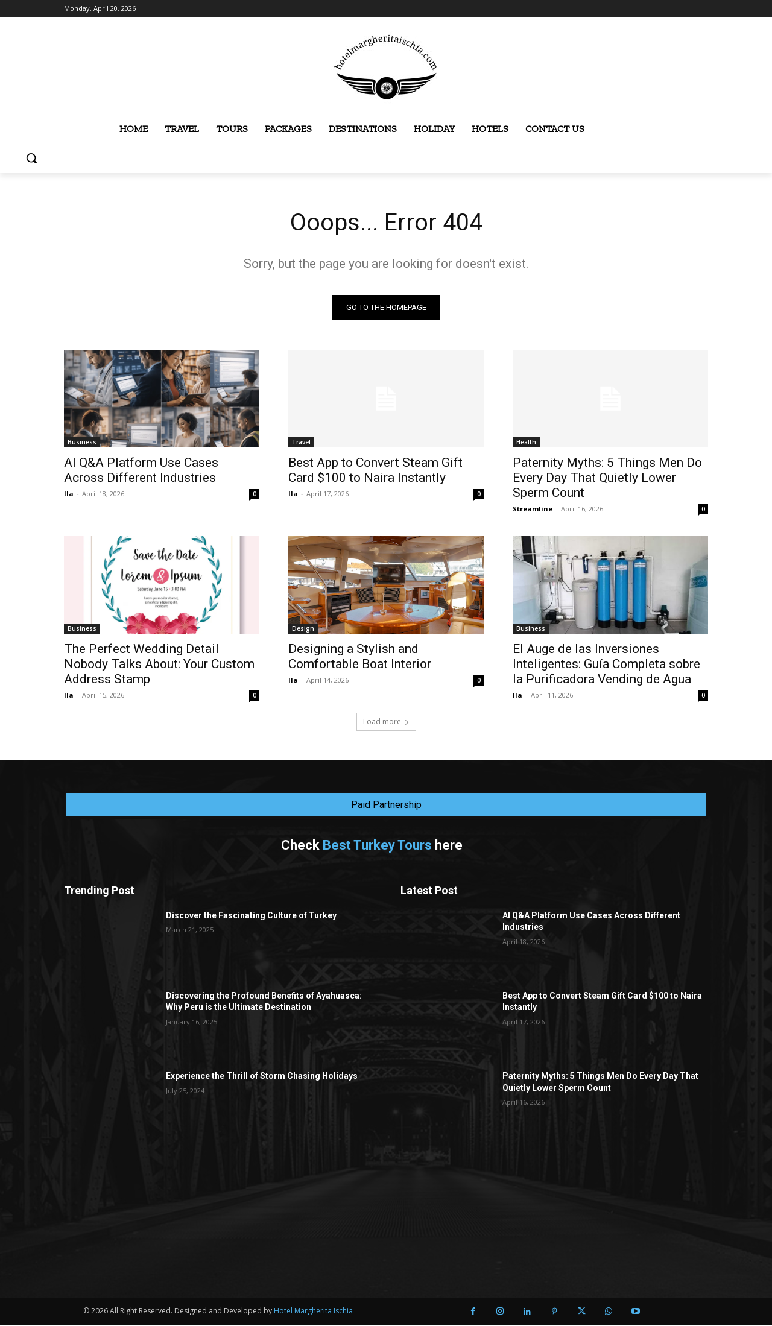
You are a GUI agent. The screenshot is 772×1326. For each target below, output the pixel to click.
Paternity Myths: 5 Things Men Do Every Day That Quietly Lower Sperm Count (607, 478)
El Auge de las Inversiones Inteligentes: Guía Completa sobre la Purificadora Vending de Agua (606, 664)
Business (82, 442)
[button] (31, 158)
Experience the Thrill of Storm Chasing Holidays (262, 1076)
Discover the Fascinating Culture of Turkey (251, 916)
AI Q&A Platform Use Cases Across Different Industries (141, 470)
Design (303, 629)
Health (526, 442)
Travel (301, 442)
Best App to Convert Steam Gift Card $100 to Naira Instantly (375, 470)
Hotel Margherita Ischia (313, 1311)
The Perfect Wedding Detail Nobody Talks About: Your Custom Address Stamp (159, 664)
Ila (69, 494)
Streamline (532, 509)
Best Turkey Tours (377, 845)
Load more (386, 722)
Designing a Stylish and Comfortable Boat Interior (359, 657)
